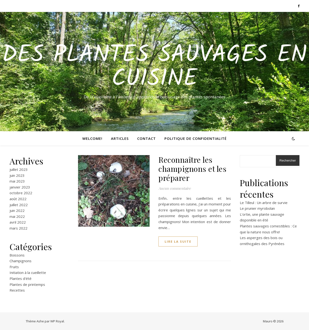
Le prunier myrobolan (257, 208)
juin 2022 (17, 210)
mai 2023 (17, 181)
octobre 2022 (21, 192)
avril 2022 (18, 222)
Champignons (20, 260)
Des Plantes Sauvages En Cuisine (154, 67)
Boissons (17, 255)
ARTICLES (120, 138)
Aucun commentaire (174, 188)
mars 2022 (18, 228)
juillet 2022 (19, 204)
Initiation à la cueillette (28, 272)
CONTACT (146, 138)
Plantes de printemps (27, 284)
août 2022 (18, 198)
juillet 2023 (19, 169)
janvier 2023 (20, 187)
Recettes (17, 290)
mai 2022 (17, 216)
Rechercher (287, 160)
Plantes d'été (20, 278)
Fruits (14, 266)
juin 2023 (17, 175)
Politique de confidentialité (195, 138)
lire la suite (178, 241)
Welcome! (92, 138)
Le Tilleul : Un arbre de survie (264, 202)
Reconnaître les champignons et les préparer (192, 168)
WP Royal (57, 321)
